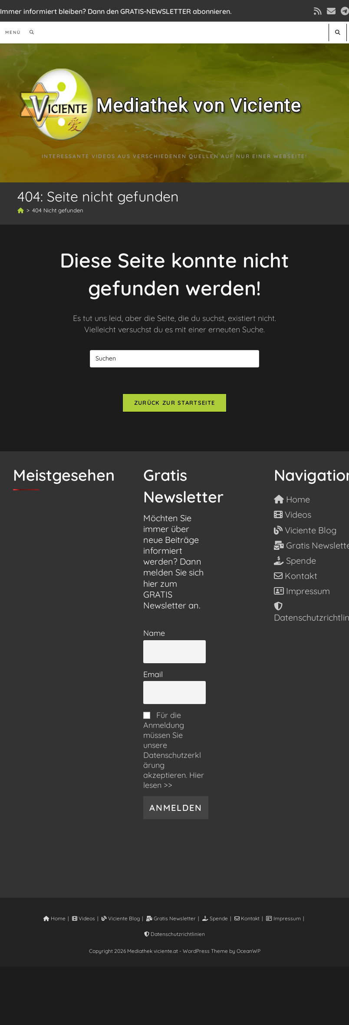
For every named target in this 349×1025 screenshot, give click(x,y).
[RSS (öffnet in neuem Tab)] (317, 11)
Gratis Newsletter (171, 918)
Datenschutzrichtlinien (174, 934)
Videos (83, 918)
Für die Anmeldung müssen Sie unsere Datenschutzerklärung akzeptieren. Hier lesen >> (173, 750)
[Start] (20, 210)
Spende (215, 918)
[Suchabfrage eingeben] (174, 358)
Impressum (283, 918)
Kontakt (247, 918)
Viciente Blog (121, 918)
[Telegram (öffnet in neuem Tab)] (343, 11)
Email (153, 674)
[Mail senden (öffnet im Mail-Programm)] (331, 11)
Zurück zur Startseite (174, 402)
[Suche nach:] (29, 32)
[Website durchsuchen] (338, 32)
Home (54, 918)
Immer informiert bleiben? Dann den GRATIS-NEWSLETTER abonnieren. (116, 11)
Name (154, 633)
